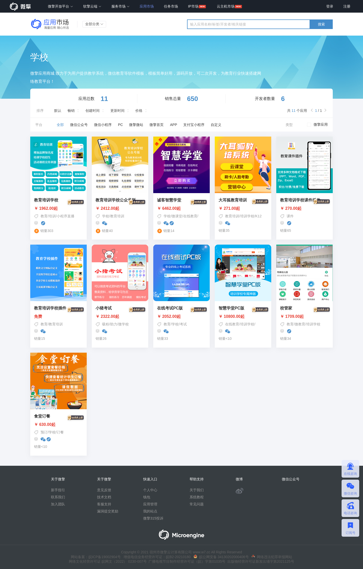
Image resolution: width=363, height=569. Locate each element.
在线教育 (190, 216)
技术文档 (104, 497)
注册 (346, 6)
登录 (329, 6)
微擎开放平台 (60, 6)
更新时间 (117, 110)
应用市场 (147, 6)
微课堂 (177, 216)
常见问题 (197, 504)
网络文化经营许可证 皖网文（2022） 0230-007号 (107, 561)
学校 (105, 216)
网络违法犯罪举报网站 (272, 557)
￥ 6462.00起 (181, 208)
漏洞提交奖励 (107, 511)
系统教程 (197, 497)
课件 (290, 216)
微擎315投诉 (153, 518)
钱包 (146, 497)
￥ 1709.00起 (304, 317)
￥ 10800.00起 (243, 317)
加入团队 (58, 504)
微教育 (300, 324)
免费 (58, 317)
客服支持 (104, 504)
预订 (44, 432)
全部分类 (94, 24)
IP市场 (193, 6)
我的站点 (150, 511)
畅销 (71, 110)
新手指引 (58, 490)
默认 (57, 110)
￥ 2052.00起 (181, 317)
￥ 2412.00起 (120, 208)
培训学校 (247, 216)
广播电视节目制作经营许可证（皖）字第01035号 (186, 561)
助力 (113, 324)
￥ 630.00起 (58, 425)
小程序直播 (65, 216)
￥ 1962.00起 (58, 208)
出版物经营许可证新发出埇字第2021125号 (259, 561)
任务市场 (171, 6)
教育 (44, 216)
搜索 (321, 24)
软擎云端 (92, 6)
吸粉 (105, 324)
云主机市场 (225, 6)
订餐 (60, 432)
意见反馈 (104, 490)
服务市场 (120, 6)
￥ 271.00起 (243, 208)
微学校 (123, 324)
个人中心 (150, 490)
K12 (258, 216)
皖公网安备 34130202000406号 (221, 557)
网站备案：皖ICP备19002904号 (96, 557)
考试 (183, 324)
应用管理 (150, 504)
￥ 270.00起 (304, 208)
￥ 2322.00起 (120, 317)
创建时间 (92, 110)
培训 (52, 216)
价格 (138, 110)
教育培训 (117, 216)
